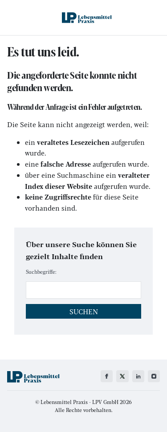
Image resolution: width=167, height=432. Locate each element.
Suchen (83, 311)
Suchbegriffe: (41, 271)
